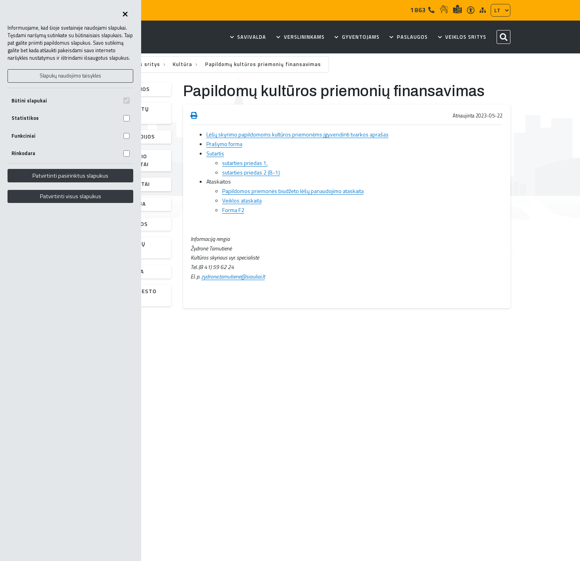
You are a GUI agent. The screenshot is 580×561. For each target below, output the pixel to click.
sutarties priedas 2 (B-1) (251, 172)
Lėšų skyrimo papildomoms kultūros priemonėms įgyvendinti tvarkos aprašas (297, 134)
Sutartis (215, 153)
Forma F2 (233, 210)
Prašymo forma (224, 144)
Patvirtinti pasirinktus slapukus (70, 175)
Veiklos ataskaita (242, 200)
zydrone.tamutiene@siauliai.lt (233, 276)
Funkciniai (70, 136)
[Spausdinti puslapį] (194, 115)
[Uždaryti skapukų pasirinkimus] (125, 14)
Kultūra (183, 64)
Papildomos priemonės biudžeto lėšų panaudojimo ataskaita (293, 191)
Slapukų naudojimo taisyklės (70, 76)
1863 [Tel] (422, 10)
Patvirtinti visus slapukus (70, 196)
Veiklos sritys (143, 64)
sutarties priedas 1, (245, 163)
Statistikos (70, 118)
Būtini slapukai (70, 100)
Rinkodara (70, 153)
